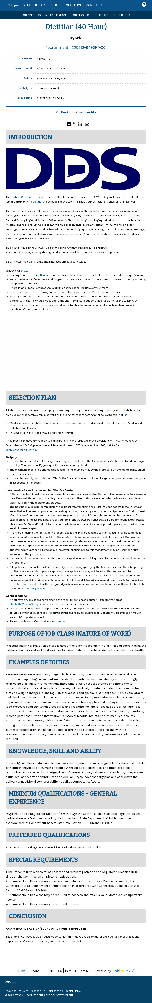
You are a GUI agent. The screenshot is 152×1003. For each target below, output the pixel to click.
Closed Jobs (121, 15)
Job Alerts (100, 15)
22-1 (126, 415)
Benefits (45, 275)
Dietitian (38, 201)
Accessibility (38, 991)
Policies (23, 991)
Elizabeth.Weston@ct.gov (25, 604)
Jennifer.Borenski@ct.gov (21, 450)
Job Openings (31, 15)
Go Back (62, 112)
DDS (91, 197)
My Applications (56, 15)
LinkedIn (59, 621)
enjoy (23, 270)
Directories (56, 991)
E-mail (23, 971)
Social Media (73, 991)
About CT (11, 991)
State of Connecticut (23, 197)
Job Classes (80, 15)
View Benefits (86, 112)
